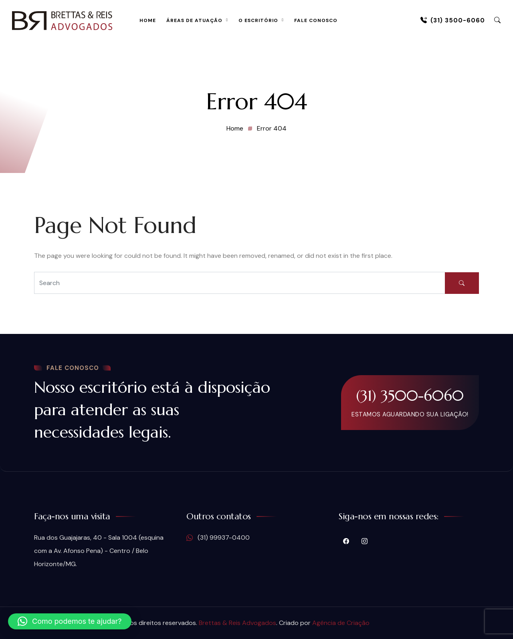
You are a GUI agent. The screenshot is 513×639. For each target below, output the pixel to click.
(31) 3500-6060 (452, 20)
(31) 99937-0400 (218, 537)
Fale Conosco (315, 20)
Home (147, 20)
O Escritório (258, 20)
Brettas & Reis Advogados (237, 623)
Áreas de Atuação (194, 20)
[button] (69, 621)
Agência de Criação (341, 623)
